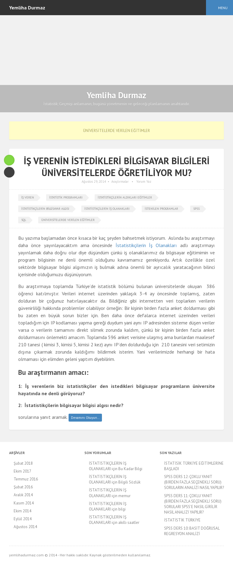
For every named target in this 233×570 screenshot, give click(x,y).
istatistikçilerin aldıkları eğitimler (125, 197)
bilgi (122, 509)
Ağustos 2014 (25, 526)
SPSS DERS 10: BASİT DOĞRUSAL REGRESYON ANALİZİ (191, 531)
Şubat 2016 (23, 487)
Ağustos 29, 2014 (94, 181)
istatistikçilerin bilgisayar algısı (45, 209)
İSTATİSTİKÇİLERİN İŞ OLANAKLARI (108, 466)
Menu (223, 7)
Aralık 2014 (23, 494)
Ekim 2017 (22, 471)
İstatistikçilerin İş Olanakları (146, 245)
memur (124, 495)
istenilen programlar (161, 209)
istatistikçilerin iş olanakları (107, 209)
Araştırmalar (120, 181)
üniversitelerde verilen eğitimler (68, 220)
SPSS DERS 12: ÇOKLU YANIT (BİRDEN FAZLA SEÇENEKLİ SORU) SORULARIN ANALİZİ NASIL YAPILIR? (194, 482)
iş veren (27, 197)
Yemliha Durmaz (116, 95)
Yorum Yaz (143, 181)
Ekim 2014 (22, 511)
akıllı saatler (128, 522)
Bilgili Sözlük (129, 482)
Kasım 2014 (24, 503)
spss (196, 209)
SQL (23, 220)
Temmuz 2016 (26, 479)
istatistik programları (66, 197)
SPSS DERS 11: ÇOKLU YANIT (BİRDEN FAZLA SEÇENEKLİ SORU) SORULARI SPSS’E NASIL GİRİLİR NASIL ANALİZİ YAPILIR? (192, 504)
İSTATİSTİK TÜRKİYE (182, 520)
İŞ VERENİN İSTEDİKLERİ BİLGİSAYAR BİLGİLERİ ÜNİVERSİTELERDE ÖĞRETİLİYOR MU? (117, 166)
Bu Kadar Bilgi (130, 468)
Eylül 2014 (23, 518)
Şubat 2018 (23, 463)
